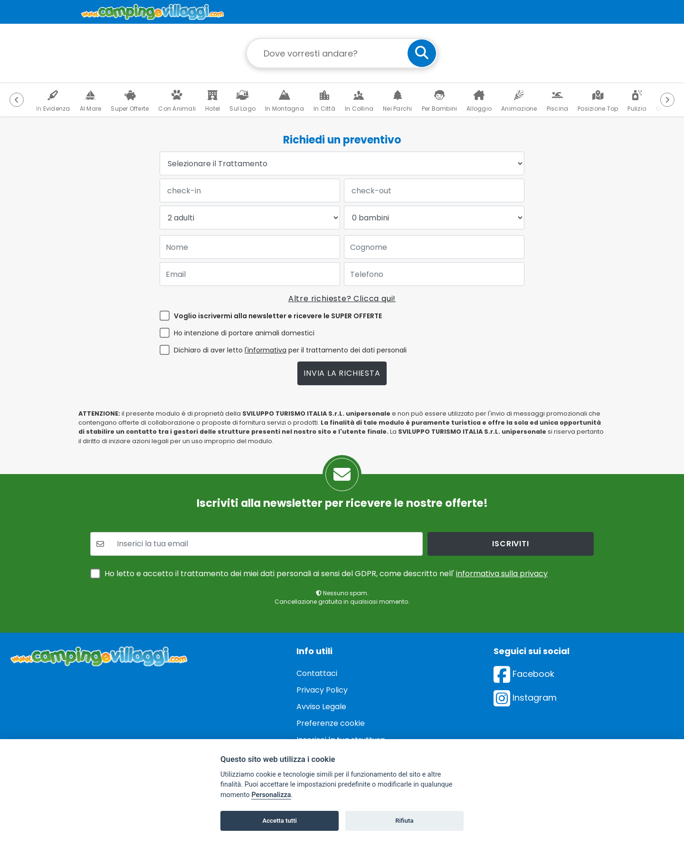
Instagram (525, 697)
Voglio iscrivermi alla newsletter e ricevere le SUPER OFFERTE (278, 316)
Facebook (524, 674)
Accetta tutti (279, 820)
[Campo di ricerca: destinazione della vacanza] (342, 53)
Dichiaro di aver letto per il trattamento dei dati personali (290, 350)
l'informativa (265, 350)
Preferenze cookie (330, 723)
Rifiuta (404, 820)
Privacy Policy (322, 689)
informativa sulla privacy (502, 573)
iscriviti (510, 543)
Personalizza (271, 795)
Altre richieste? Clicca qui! (342, 298)
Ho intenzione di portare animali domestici (244, 333)
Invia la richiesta (342, 373)
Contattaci (316, 673)
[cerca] (422, 53)
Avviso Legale (321, 706)
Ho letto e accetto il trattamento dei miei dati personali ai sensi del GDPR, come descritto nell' (326, 573)
